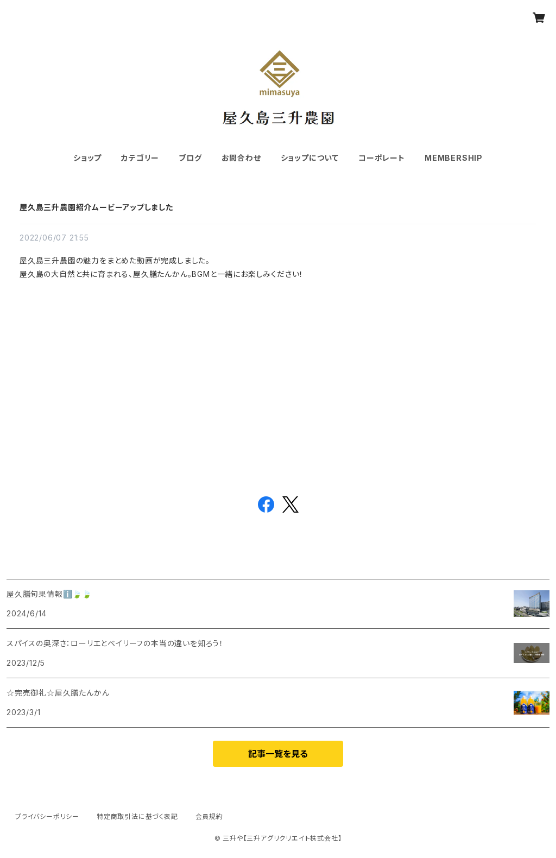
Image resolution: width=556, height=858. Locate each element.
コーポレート (381, 157)
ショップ (87, 157)
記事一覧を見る (278, 753)
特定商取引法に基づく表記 (137, 816)
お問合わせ (241, 157)
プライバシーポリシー (47, 816)
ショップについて (310, 157)
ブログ (190, 157)
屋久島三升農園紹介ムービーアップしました (96, 207)
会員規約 (209, 816)
